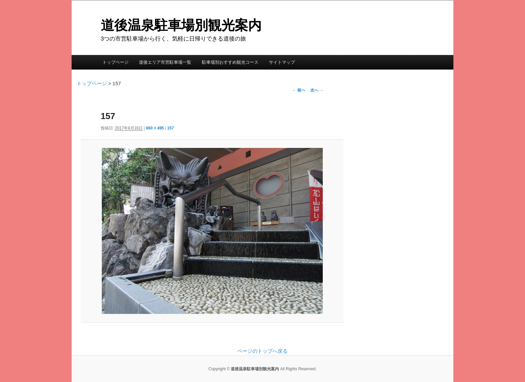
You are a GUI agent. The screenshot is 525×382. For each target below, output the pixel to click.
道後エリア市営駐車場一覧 (165, 62)
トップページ (115, 62)
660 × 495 (155, 128)
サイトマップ (282, 62)
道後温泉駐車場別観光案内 (181, 25)
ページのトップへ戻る (262, 351)
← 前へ (298, 90)
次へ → (316, 90)
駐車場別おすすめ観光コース (230, 62)
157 (170, 128)
